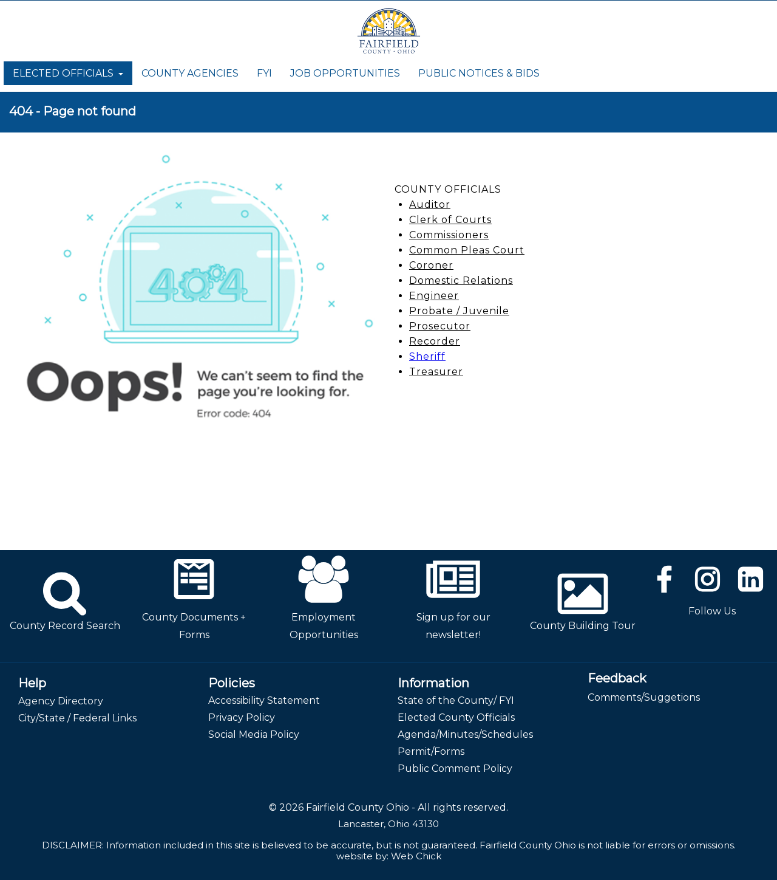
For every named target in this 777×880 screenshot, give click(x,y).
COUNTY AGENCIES (190, 73)
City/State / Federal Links (77, 718)
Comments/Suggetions (644, 697)
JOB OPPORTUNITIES (345, 73)
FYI (264, 73)
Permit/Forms (431, 751)
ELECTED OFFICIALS (68, 73)
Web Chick (416, 856)
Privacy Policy (241, 717)
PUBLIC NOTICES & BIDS (479, 73)
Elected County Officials (456, 717)
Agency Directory (60, 701)
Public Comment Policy (455, 768)
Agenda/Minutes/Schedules (465, 734)
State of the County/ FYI (456, 700)
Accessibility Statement (264, 700)
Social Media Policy (253, 734)
